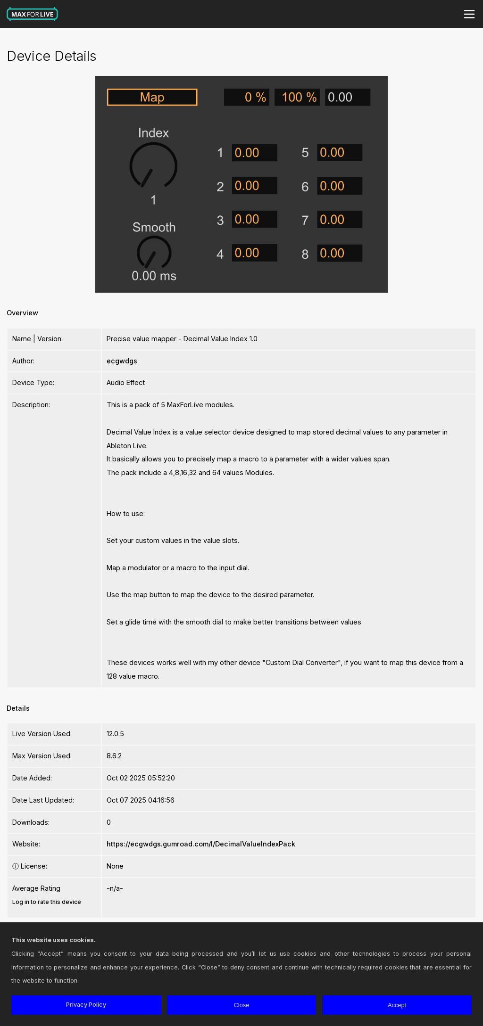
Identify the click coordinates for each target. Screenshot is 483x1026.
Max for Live (32, 14)
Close (242, 1005)
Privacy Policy (86, 1004)
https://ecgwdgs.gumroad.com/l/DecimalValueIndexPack (201, 844)
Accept (397, 1005)
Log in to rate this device (46, 901)
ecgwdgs (122, 361)
